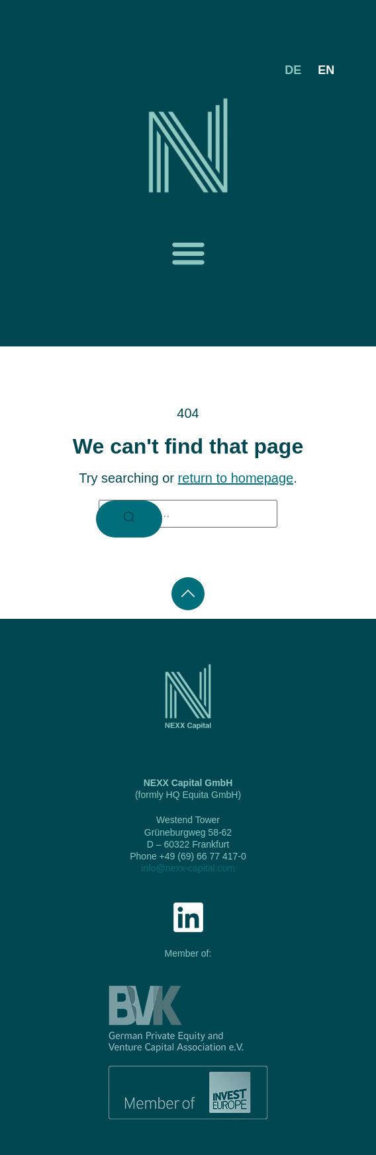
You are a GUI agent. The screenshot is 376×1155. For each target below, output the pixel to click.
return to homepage (236, 478)
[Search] (129, 519)
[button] (188, 253)
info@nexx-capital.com (188, 868)
